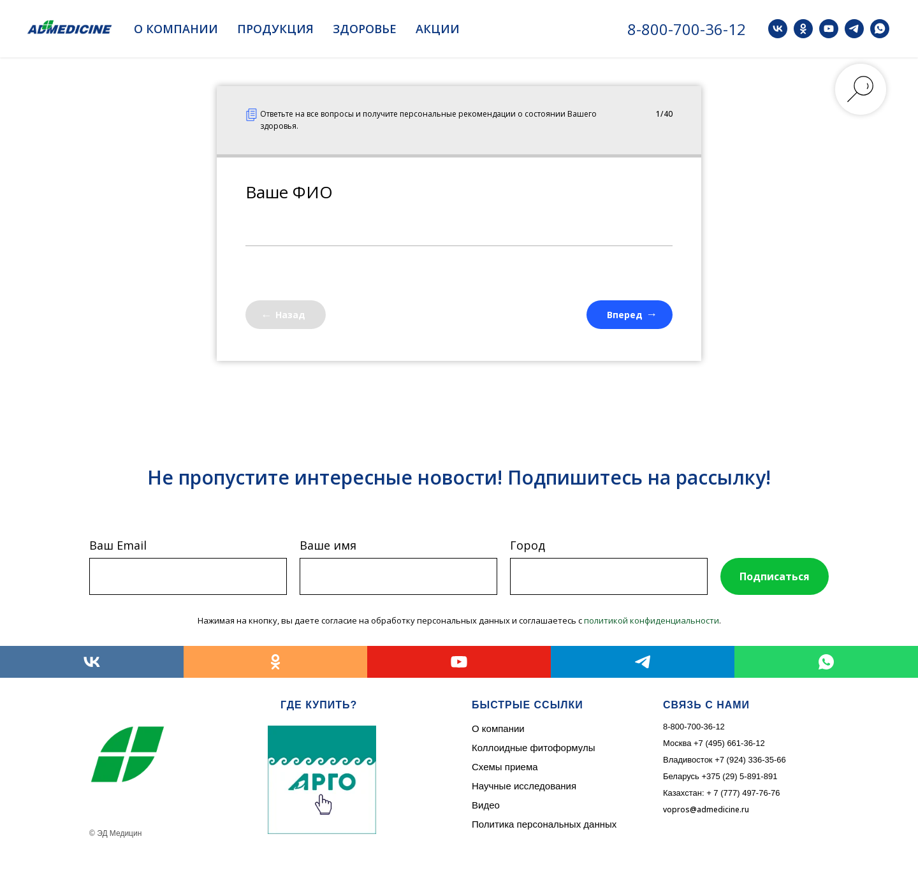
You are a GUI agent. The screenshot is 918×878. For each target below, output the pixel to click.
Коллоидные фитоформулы (533, 747)
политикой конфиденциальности (651, 620)
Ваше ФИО (289, 191)
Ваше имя (328, 545)
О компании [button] (176, 28)
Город (527, 545)
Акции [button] (438, 28)
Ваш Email (118, 545)
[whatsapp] (879, 28)
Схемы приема (505, 766)
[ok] (803, 28)
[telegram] (854, 28)
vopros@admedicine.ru (706, 809)
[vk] (777, 28)
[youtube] (828, 28)
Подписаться (775, 576)
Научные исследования (524, 785)
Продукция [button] (275, 28)
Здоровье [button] (365, 28)
